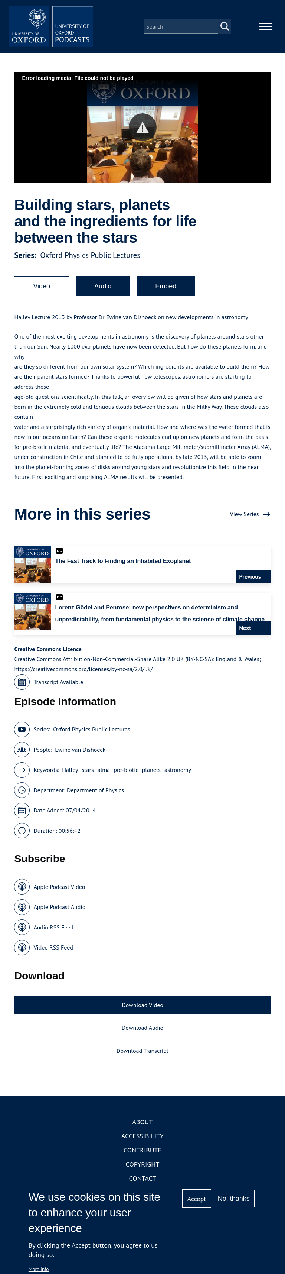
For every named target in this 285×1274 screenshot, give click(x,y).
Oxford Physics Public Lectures (90, 257)
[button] (143, 129)
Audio (102, 288)
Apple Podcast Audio (59, 909)
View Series (244, 516)
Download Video (142, 1007)
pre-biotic (126, 772)
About (142, 1124)
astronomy (177, 772)
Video (41, 288)
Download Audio (142, 1030)
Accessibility (142, 1138)
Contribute (142, 1152)
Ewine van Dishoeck (80, 752)
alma (104, 772)
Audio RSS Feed (53, 929)
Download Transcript (142, 1053)
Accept (196, 1198)
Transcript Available (58, 684)
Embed (165, 288)
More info (39, 1269)
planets (151, 772)
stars (88, 772)
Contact (142, 1180)
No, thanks (234, 1198)
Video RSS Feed (53, 949)
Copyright (143, 1166)
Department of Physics (95, 792)
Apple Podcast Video (59, 889)
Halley (70, 772)
